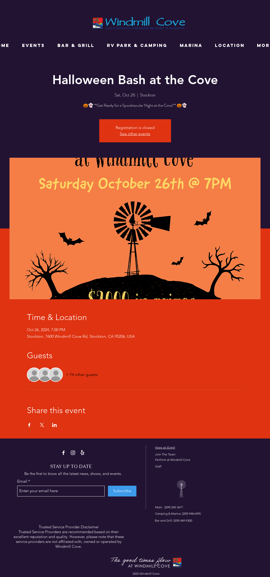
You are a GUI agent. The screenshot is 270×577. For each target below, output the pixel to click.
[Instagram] (73, 453)
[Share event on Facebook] (29, 425)
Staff (158, 466)
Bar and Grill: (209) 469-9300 (173, 520)
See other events (135, 133)
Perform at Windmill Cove (172, 460)
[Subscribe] (122, 491)
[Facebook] (63, 453)
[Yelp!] (82, 453)
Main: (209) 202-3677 (169, 507)
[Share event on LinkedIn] (54, 425)
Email (22, 481)
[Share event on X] (41, 425)
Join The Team (165, 454)
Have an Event (165, 447)
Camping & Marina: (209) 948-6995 (178, 513)
